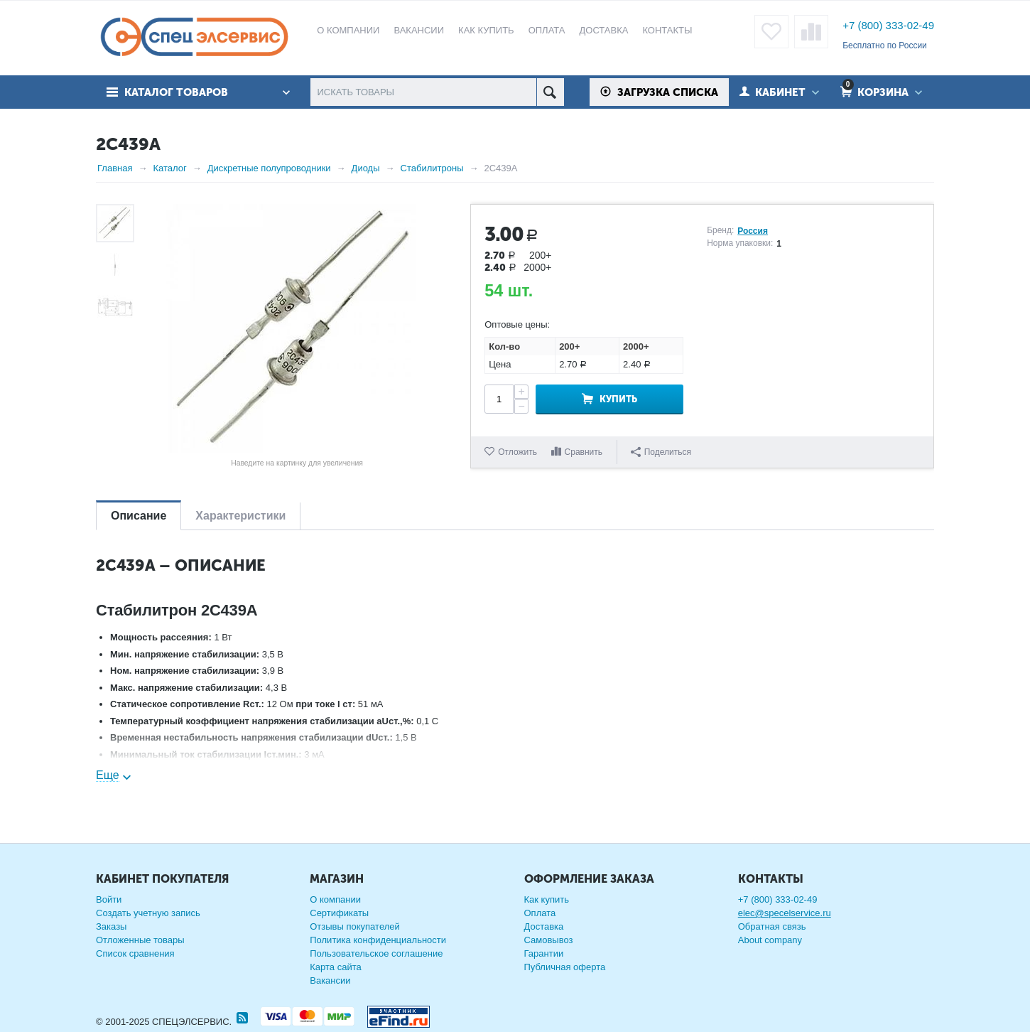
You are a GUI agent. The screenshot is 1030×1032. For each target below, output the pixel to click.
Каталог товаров (176, 92)
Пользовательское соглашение (376, 953)
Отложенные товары (140, 940)
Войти (108, 899)
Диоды (366, 168)
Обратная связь (772, 926)
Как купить (546, 899)
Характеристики (240, 516)
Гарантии (544, 953)
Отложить (517, 452)
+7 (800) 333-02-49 (888, 25)
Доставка (544, 926)
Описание (138, 516)
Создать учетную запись (148, 913)
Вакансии (330, 980)
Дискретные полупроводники (269, 168)
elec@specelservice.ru (784, 913)
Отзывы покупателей (355, 926)
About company (770, 940)
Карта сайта (335, 967)
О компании (335, 899)
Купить (618, 399)
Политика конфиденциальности (378, 940)
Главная (114, 168)
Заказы (111, 926)
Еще (107, 775)
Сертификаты (339, 913)
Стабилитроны (432, 168)
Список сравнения (135, 953)
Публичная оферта (565, 967)
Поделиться (661, 452)
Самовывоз (548, 940)
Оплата (540, 913)
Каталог (169, 168)
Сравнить (583, 452)
